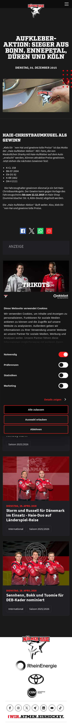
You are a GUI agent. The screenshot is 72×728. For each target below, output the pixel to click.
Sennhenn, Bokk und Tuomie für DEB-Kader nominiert (35, 597)
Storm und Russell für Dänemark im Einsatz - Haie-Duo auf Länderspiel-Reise (35, 515)
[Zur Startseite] (36, 11)
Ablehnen (36, 429)
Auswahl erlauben (36, 419)
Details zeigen (52, 399)
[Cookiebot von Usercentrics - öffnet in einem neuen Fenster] (53, 296)
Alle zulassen (36, 409)
